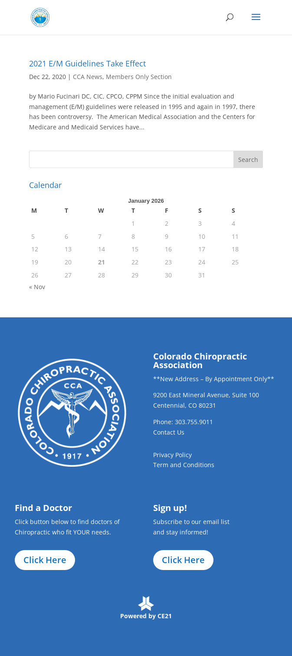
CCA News (87, 77)
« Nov (37, 287)
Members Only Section (139, 77)
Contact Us (168, 432)
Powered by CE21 (146, 616)
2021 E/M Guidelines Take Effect (87, 63)
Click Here (44, 560)
